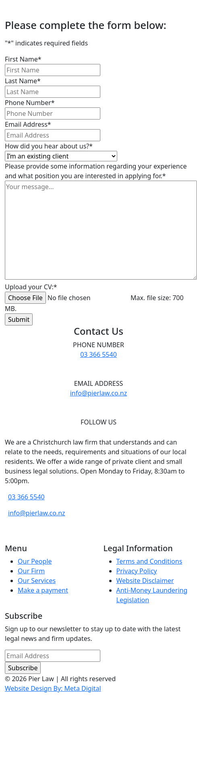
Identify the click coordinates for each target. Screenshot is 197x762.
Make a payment (43, 590)
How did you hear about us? (49, 146)
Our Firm (31, 570)
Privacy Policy (136, 570)
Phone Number (30, 102)
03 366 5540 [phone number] (98, 354)
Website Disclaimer (145, 580)
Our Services (37, 580)
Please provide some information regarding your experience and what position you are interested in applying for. (96, 171)
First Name (23, 59)
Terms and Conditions (149, 561)
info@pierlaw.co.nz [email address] (98, 393)
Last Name (23, 80)
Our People (35, 561)
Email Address (28, 124)
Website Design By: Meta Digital (53, 688)
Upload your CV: (31, 286)
